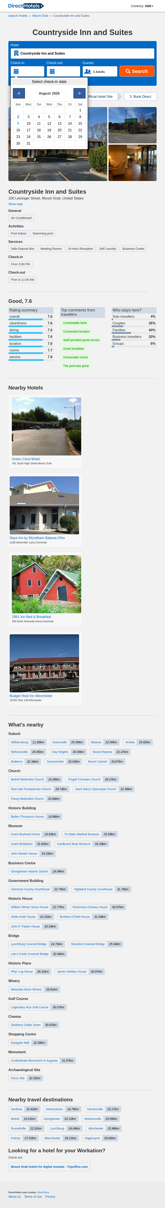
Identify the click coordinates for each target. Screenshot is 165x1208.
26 (49, 137)
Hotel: (15, 45)
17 (29, 130)
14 (70, 123)
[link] (26, 6)
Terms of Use (33, 1196)
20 (59, 130)
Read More (43, 1192)
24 (29, 137)
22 (80, 130)
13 (59, 123)
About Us (14, 1196)
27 (59, 137)
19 (49, 130)
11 (39, 123)
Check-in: (18, 63)
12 (49, 123)
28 (70, 137)
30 (18, 143)
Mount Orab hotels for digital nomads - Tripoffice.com (49, 1166)
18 (39, 130)
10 (29, 123)
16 (18, 130)
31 (29, 143)
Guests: (88, 63)
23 (18, 137)
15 (80, 123)
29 (80, 137)
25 (39, 137)
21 (70, 130)
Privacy (50, 1196)
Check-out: (55, 63)
